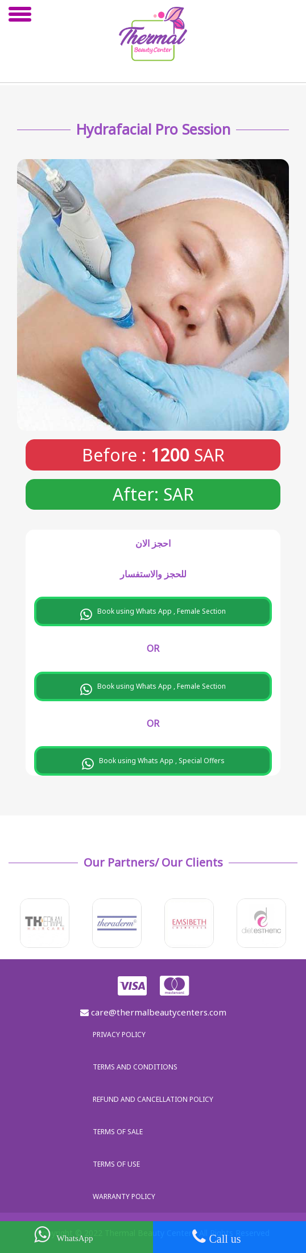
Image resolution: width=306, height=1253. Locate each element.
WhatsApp (63, 1234)
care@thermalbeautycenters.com (153, 1012)
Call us (216, 1236)
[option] (44, 923)
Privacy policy (119, 1034)
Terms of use (116, 1164)
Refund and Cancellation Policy (153, 1099)
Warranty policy (124, 1196)
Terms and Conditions (135, 1067)
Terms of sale (118, 1132)
